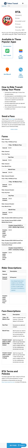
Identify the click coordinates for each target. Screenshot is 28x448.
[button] (23, 3)
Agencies (4, 6)
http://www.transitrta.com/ (8, 382)
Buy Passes (14, 445)
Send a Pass (12, 119)
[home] (11, 3)
